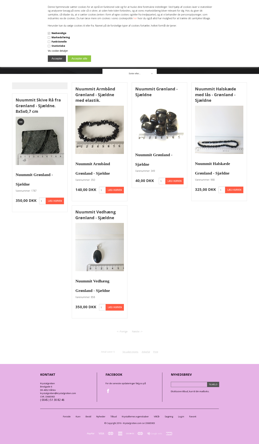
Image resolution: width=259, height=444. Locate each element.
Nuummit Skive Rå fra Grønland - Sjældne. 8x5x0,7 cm (38, 105)
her (135, 18)
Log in (181, 416)
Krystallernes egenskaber (135, 416)
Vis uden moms (130, 351)
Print (155, 351)
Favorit (192, 416)
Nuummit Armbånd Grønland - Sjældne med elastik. (95, 94)
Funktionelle (59, 41)
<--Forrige (122, 331)
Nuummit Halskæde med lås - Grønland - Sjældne (215, 94)
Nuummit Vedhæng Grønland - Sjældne (95, 214)
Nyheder (100, 416)
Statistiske (58, 45)
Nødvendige (59, 33)
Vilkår (157, 416)
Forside (67, 416)
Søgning (169, 416)
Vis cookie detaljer (58, 50)
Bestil (88, 416)
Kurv (78, 416)
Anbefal (146, 351)
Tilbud (113, 416)
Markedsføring (61, 37)
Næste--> (137, 331)
